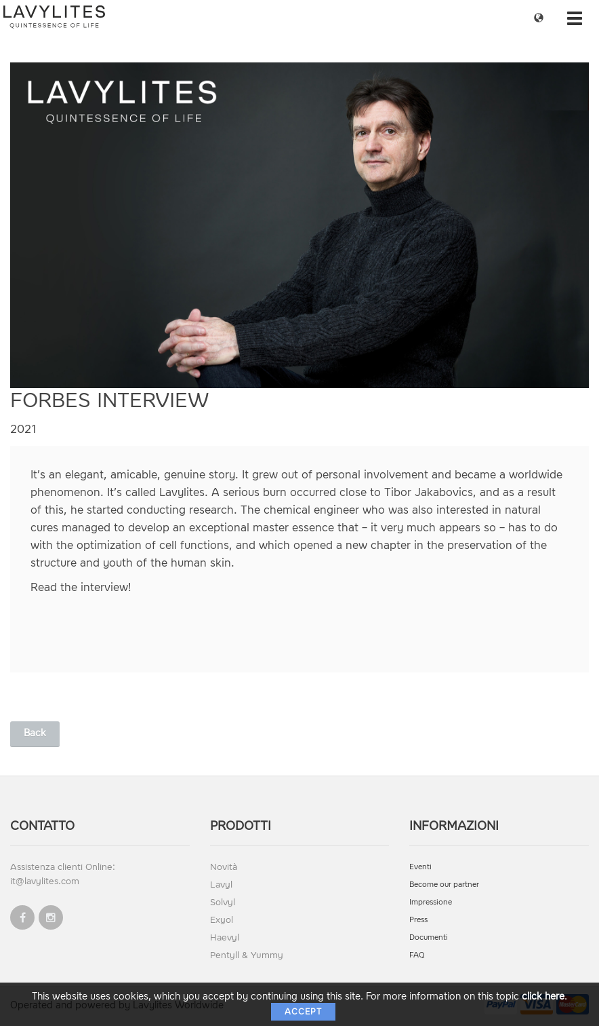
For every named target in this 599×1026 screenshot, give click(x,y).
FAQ (417, 955)
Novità (223, 867)
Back (35, 733)
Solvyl (222, 902)
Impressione (430, 902)
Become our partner (444, 884)
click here (543, 996)
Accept (303, 1011)
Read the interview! (80, 587)
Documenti (428, 937)
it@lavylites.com (44, 881)
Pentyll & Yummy (246, 955)
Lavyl (221, 884)
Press (418, 919)
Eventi (420, 866)
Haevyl (224, 937)
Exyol (221, 920)
